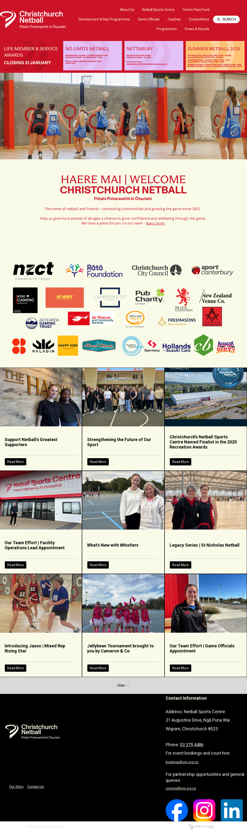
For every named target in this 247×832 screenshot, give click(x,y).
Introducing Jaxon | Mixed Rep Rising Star (35, 648)
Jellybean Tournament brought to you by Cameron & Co (120, 648)
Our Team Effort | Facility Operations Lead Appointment (35, 545)
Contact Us (35, 787)
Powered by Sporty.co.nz (45, 826)
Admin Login (201, 826)
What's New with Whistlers (112, 545)
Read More (15, 462)
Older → (123, 685)
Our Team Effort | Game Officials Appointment (202, 648)
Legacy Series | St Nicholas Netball (205, 545)
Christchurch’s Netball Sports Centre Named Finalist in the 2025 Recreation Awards (203, 442)
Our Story (16, 787)
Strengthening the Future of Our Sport (119, 442)
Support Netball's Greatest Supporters (31, 442)
